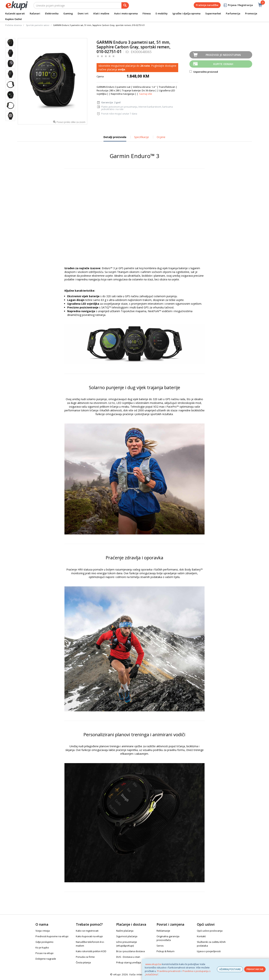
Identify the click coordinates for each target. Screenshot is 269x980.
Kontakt (201, 936)
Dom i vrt (83, 13)
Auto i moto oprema (126, 13)
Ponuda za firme (85, 957)
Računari (35, 13)
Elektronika (51, 13)
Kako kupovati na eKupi (89, 936)
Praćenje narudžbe (207, 5)
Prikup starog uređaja (128, 962)
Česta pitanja (83, 962)
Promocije (251, 13)
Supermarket (213, 13)
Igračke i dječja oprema (186, 13)
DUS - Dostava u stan (128, 957)
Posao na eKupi (44, 953)
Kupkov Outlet (13, 19)
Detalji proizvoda (114, 138)
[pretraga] (125, 5)
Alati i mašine (101, 13)
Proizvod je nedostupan (223, 55)
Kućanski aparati (15, 13)
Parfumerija (233, 13)
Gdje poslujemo (44, 942)
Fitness (147, 13)
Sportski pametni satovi (37, 25)
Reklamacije (163, 930)
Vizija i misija (42, 930)
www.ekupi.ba (153, 964)
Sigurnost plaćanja (126, 936)
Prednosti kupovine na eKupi (51, 936)
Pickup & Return (165, 951)
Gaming (68, 13)
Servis (160, 945)
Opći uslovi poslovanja (209, 930)
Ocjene (161, 137)
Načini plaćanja (124, 930)
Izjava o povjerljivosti (209, 951)
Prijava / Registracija (238, 5)
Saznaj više (145, 93)
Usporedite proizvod (203, 71)
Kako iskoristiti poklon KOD (91, 951)
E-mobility (162, 13)
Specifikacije (141, 137)
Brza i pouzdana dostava (130, 951)
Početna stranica (13, 25)
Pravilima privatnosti (168, 971)
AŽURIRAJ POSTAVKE (230, 969)
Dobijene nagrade (45, 958)
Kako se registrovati (87, 930)
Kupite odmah (223, 64)
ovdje (121, 69)
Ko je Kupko (42, 947)
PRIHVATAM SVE (255, 969)
